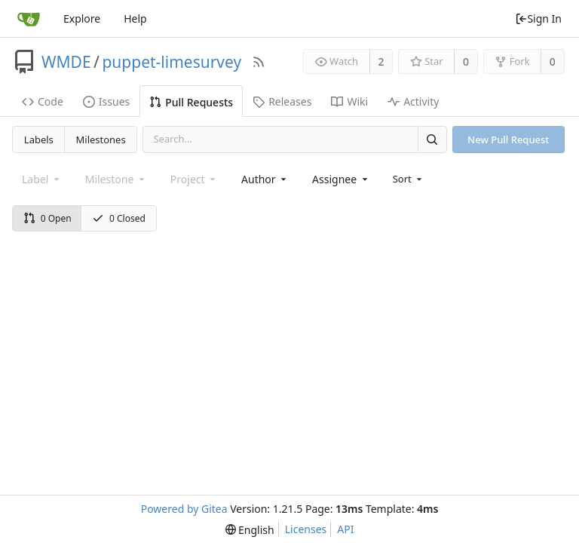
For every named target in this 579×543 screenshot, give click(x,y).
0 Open (47, 218)
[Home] (29, 18)
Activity (413, 101)
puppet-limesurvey (171, 61)
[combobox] (265, 179)
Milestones (101, 139)
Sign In (538, 18)
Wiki (349, 101)
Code (42, 101)
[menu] (409, 178)
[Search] (432, 139)
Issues (106, 101)
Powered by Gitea (184, 509)
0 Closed (119, 218)
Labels (39, 139)
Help (135, 18)
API (345, 529)
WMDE (66, 61)
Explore (81, 18)
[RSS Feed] (258, 62)
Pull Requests (191, 102)
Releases (282, 101)
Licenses (306, 529)
